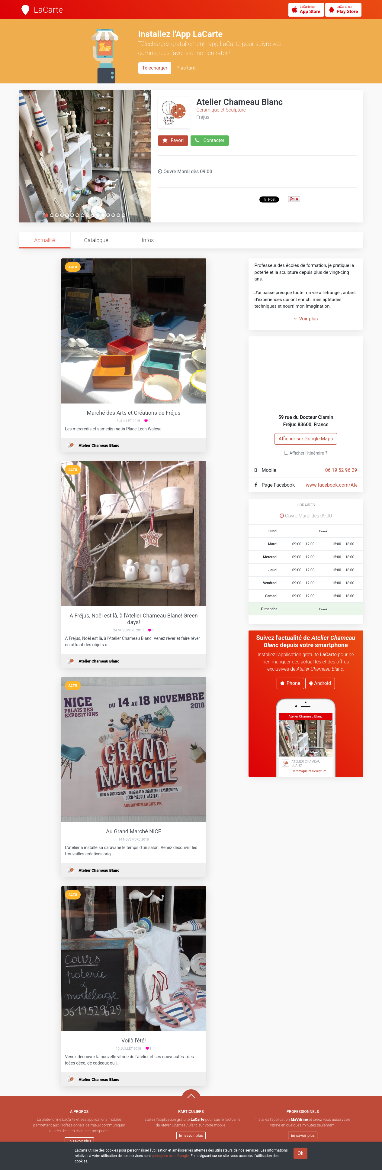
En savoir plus (79, 1141)
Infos (148, 240)
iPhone (290, 683)
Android (320, 683)
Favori (173, 141)
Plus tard (185, 68)
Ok (300, 1153)
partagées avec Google (170, 1156)
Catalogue (96, 240)
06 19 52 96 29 (341, 470)
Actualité (44, 240)
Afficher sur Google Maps (305, 439)
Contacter (209, 141)
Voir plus (306, 319)
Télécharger (155, 68)
